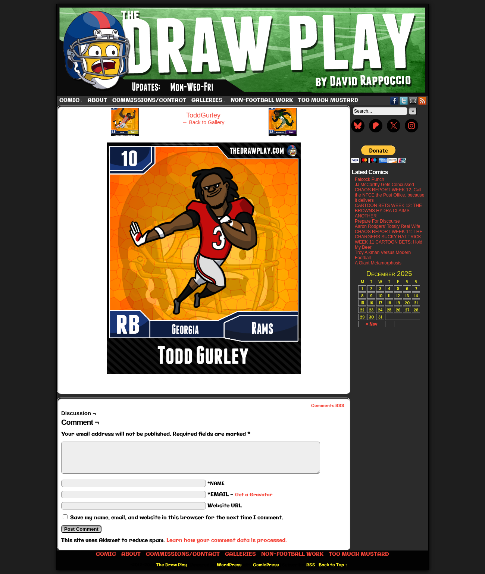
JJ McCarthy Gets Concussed (384, 184)
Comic (70, 100)
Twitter (404, 100)
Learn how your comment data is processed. (226, 540)
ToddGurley (203, 115)
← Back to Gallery (203, 122)
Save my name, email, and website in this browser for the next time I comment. (176, 517)
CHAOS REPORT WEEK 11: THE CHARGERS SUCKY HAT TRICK (388, 234)
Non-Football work (262, 100)
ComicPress (266, 565)
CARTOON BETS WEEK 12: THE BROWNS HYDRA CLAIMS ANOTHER (388, 211)
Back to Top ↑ (333, 565)
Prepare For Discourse (377, 221)
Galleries (208, 100)
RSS (422, 100)
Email (413, 100)
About (97, 100)
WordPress (229, 565)
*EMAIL (239, 494)
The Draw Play (243, 50)
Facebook (394, 100)
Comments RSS (327, 406)
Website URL (224, 505)
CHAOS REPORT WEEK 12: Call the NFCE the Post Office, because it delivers (390, 195)
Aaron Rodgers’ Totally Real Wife (387, 226)
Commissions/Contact (149, 100)
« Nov (371, 324)
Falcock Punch (369, 179)
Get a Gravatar (253, 495)
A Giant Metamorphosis (378, 263)
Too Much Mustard (328, 100)
